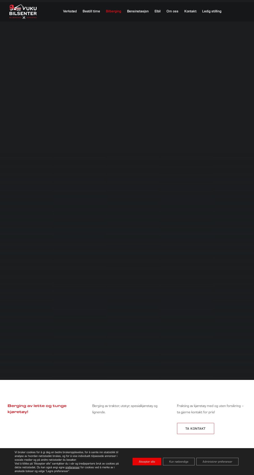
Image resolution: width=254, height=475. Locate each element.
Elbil (158, 11)
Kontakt (190, 11)
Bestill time (91, 11)
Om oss (172, 11)
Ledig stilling (211, 11)
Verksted (70, 11)
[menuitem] (71, 11)
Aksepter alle (147, 461)
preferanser (72, 467)
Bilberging (113, 11)
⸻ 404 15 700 (145, 390)
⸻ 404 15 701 (187, 390)
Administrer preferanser (217, 461)
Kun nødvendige (178, 461)
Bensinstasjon (138, 11)
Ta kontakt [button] (195, 243)
